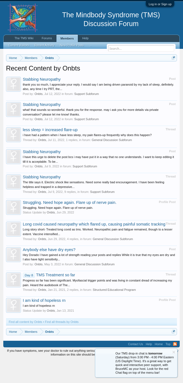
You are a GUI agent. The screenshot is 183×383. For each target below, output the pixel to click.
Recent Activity (44, 45)
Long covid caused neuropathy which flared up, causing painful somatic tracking (94, 247)
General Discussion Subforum (112, 162)
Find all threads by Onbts (61, 344)
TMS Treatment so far (49, 297)
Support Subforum (86, 116)
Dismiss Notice (172, 71)
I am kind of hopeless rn (44, 323)
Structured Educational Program (114, 312)
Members (67, 38)
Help (85, 38)
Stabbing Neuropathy (42, 102)
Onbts (38, 116)
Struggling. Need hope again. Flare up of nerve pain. (70, 225)
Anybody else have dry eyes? (49, 272)
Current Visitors (18, 45)
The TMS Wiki (24, 38)
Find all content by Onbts (25, 344)
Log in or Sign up (160, 4)
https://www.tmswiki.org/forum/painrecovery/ (102, 77)
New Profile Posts (72, 45)
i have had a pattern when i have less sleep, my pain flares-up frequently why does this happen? (87, 157)
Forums (47, 38)
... (90, 45)
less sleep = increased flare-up (50, 152)
